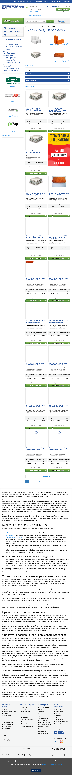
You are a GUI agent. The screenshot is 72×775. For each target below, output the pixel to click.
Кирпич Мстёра (10, 59)
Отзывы (59, 1)
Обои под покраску (27, 719)
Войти (30, 15)
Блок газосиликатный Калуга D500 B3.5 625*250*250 (58, 321)
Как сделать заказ (43, 707)
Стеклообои (24, 724)
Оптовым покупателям (62, 721)
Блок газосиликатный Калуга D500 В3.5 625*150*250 (58, 406)
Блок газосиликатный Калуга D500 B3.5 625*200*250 (35, 321)
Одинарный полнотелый (13, 68)
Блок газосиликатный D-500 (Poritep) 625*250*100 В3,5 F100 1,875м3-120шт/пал (59, 237)
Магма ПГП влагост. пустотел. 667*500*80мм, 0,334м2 (36, 194)
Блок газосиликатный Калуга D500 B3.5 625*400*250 (35, 406)
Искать (50, 21)
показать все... (6, 135)
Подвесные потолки (27, 726)
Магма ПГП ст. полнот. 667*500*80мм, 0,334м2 (33, 109)
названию (29, 77)
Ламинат (23, 709)
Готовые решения (43, 727)
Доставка (30, 1)
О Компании (59, 711)
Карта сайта (42, 731)
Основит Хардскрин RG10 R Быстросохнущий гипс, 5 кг (35, 236)
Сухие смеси (7, 715)
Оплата (46, 1)
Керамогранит (25, 711)
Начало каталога (36, 27)
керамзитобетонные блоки (14, 537)
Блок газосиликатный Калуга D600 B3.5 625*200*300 (58, 448)
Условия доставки (34, 11)
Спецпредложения (44, 722)
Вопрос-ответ (42, 729)
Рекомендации (42, 720)
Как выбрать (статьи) (44, 724)
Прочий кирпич (10, 60)
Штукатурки (7, 726)
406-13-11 (56, 6)
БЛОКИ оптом (10, 41)
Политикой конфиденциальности (52, 764)
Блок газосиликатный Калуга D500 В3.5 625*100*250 (35, 279)
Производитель (30, 86)
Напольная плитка (26, 714)
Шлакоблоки (7, 713)
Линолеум (24, 707)
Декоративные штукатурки (25, 716)
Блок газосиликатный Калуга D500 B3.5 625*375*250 (58, 363)
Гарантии (53, 1)
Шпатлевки (7, 728)
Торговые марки (43, 718)
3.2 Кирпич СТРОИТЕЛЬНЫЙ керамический (9, 53)
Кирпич (6, 709)
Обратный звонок (63, 9)
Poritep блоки (10, 43)
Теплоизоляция (8, 722)
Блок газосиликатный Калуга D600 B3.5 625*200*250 (35, 448)
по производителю (32, 80)
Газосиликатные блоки (10, 711)
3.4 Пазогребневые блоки (12, 62)
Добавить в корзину (34, 131)
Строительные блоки (10, 70)
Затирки (6, 733)
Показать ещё (48, 476)
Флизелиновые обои (27, 722)
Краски (6, 735)
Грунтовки (7, 731)
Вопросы (62, 21)
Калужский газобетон (12, 44)
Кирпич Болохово (11, 57)
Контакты (67, 1)
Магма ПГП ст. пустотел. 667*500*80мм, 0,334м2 (34, 151)
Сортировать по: (30, 70)
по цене (28, 73)
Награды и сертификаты (60, 718)
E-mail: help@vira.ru (64, 11)
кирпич (8, 532)
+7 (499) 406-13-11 (60, 749)
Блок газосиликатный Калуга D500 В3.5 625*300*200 (58, 279)
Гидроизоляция (8, 724)
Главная (27, 27)
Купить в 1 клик (36, 128)
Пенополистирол (9, 720)
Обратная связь (43, 733)
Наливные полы (8, 718)
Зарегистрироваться (38, 15)
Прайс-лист (21, 1)
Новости (58, 715)
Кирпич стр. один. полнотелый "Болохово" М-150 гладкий (59, 194)
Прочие (8, 49)
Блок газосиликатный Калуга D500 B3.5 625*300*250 (35, 363)
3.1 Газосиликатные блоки (12, 39)
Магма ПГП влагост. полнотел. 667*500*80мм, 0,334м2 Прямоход (57, 110)
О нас (14, 1)
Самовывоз (38, 1)
